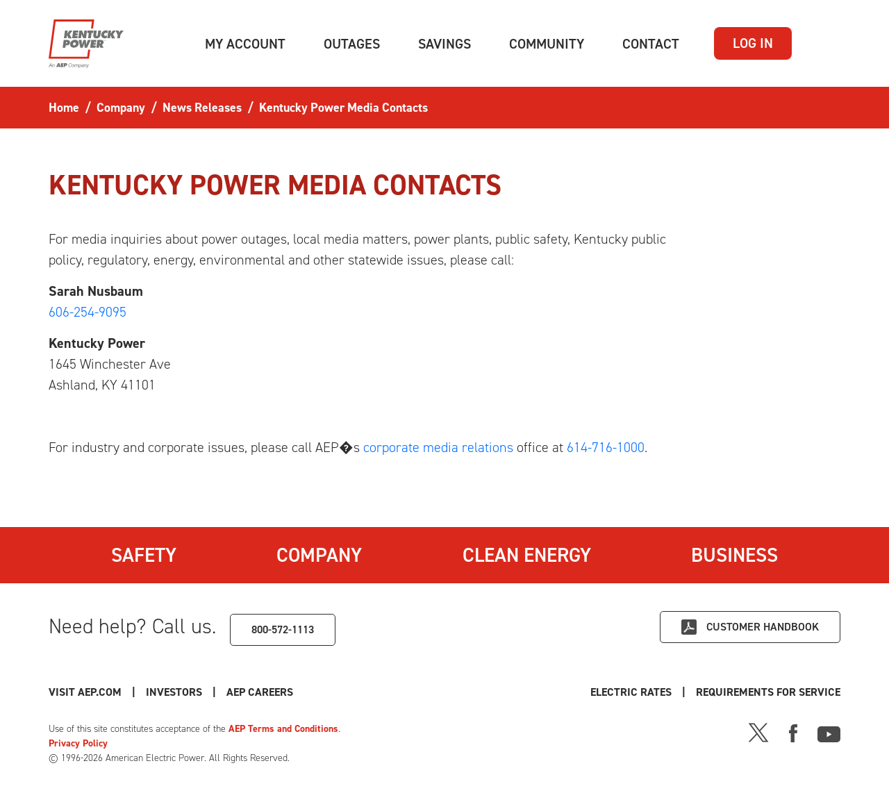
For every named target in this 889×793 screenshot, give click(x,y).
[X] (758, 731)
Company (319, 555)
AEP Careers (259, 692)
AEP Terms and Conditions (283, 728)
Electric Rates (631, 692)
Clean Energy (527, 555)
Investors (174, 692)
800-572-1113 (282, 629)
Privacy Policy (78, 743)
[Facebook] (793, 731)
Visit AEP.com (85, 692)
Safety (143, 555)
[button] (245, 44)
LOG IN (753, 43)
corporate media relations (438, 447)
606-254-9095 (87, 312)
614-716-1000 (606, 447)
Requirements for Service (768, 692)
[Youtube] (828, 731)
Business (734, 555)
